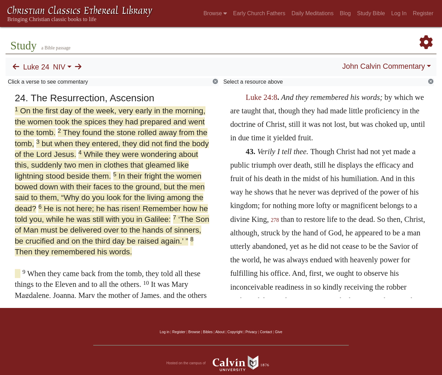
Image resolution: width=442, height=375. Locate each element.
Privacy (251, 332)
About (219, 332)
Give (278, 332)
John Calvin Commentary (383, 66)
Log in (165, 332)
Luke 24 (36, 67)
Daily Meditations (312, 13)
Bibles (208, 332)
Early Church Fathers (259, 13)
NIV (59, 67)
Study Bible (371, 13)
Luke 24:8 (261, 97)
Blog (345, 13)
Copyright (235, 332)
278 (275, 220)
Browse (215, 13)
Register (423, 13)
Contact (266, 332)
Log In (398, 13)
